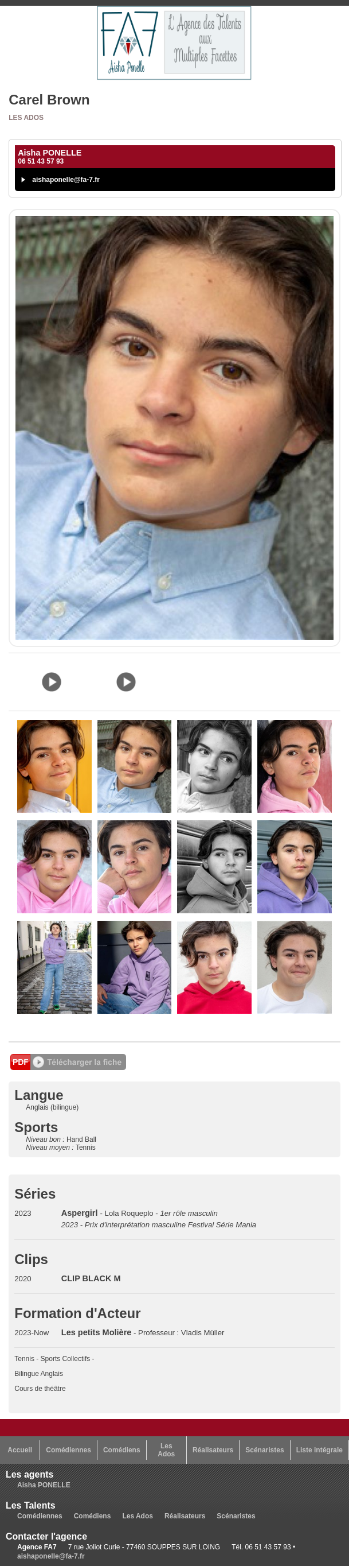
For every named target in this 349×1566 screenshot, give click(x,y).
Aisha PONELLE (43, 1485)
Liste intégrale (319, 1450)
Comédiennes (68, 1450)
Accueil (19, 1450)
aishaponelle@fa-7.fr (66, 180)
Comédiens (121, 1450)
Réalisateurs (213, 1450)
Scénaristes (264, 1450)
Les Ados (26, 118)
